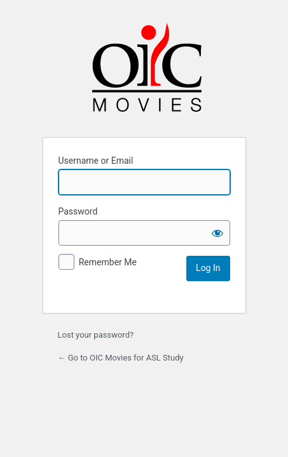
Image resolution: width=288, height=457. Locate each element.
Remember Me (108, 262)
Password (78, 211)
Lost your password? (96, 335)
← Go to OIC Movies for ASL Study (121, 357)
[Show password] (217, 233)
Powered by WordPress (147, 72)
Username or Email (96, 161)
